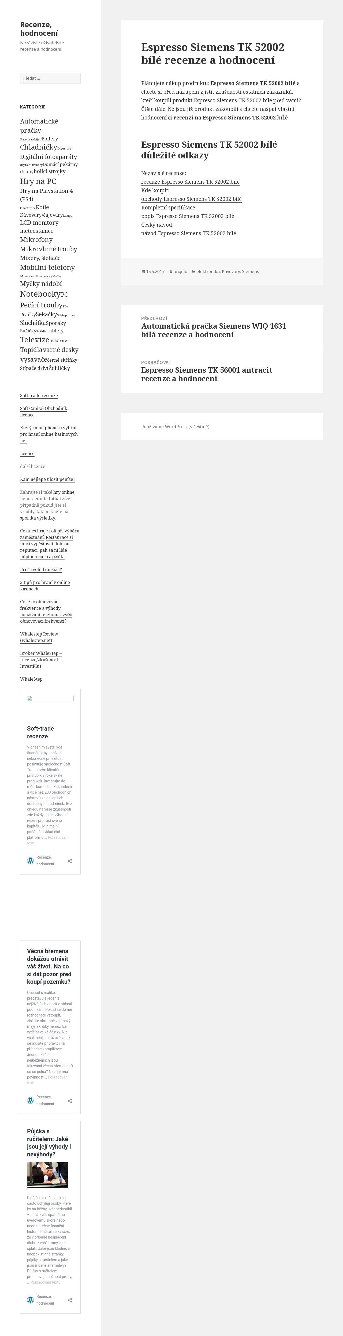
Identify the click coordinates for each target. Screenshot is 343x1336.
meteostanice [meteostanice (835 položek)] (37, 230)
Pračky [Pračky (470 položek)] (28, 314)
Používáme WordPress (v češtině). (175, 427)
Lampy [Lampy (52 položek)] (67, 215)
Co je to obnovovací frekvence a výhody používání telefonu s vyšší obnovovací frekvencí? (46, 611)
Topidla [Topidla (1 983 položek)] (31, 350)
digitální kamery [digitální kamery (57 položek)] (31, 165)
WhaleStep (31, 679)
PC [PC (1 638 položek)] (64, 294)
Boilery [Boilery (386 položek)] (50, 138)
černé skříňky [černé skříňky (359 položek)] (62, 360)
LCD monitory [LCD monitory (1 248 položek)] (39, 222)
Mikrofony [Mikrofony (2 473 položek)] (36, 239)
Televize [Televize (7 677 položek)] (34, 339)
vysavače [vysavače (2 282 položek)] (33, 359)
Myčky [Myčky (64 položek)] (57, 276)
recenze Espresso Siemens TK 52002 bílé (190, 181)
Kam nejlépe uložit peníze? (47, 479)
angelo (180, 271)
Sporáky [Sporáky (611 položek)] (56, 323)
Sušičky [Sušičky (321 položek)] (28, 331)
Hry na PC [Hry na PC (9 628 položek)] (38, 181)
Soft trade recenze (39, 395)
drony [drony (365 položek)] (27, 171)
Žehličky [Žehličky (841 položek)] (59, 368)
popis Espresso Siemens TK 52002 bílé (187, 216)
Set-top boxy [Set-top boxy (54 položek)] (66, 315)
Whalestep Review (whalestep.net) (39, 637)
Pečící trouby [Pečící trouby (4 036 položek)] (41, 304)
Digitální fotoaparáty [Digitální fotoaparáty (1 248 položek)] (48, 157)
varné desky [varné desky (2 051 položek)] (61, 349)
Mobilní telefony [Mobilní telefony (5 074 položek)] (47, 267)
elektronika (208, 271)
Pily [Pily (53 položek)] (65, 306)
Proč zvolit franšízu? (41, 569)
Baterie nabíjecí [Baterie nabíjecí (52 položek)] (31, 139)
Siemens (250, 271)
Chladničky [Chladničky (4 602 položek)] (38, 147)
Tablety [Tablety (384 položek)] (55, 330)
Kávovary (231, 271)
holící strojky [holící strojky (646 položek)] (50, 171)
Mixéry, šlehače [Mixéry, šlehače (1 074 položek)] (40, 258)
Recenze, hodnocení (39, 28)
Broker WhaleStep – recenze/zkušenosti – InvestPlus (41, 659)
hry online (63, 492)
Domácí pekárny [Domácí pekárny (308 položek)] (60, 164)
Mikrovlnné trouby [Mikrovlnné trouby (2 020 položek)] (48, 249)
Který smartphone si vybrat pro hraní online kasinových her (49, 434)
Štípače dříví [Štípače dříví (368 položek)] (34, 368)
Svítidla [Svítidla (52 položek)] (41, 331)
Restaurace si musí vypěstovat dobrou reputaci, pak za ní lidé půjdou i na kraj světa (46, 547)
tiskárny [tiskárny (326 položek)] (58, 340)
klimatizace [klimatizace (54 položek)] (28, 208)
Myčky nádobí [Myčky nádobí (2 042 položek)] (41, 283)
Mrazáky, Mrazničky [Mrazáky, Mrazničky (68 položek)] (36, 276)
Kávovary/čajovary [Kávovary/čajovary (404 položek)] (41, 215)
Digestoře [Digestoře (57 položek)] (64, 148)
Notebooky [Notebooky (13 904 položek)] (40, 293)
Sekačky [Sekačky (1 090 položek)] (46, 314)
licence (27, 453)
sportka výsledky (37, 518)
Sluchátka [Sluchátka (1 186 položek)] (33, 322)
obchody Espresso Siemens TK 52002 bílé (191, 198)
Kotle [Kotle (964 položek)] (42, 207)
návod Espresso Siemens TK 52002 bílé (188, 233)
